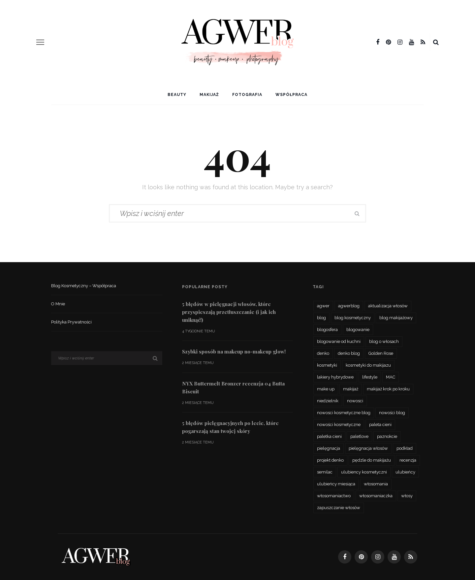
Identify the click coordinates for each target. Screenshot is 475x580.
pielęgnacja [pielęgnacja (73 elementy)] (328, 448)
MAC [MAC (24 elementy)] (390, 377)
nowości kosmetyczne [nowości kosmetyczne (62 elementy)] (339, 424)
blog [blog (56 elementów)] (321, 317)
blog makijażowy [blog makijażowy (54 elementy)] (396, 317)
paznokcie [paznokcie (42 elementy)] (387, 436)
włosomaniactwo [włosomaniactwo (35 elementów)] (334, 495)
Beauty (177, 94)
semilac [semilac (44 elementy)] (324, 472)
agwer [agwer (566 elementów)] (323, 305)
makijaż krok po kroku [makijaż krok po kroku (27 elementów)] (388, 388)
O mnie (58, 303)
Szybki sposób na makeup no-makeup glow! (234, 351)
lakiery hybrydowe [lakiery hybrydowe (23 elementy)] (335, 377)
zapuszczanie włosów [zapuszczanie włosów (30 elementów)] (338, 507)
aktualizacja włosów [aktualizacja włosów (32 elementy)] (388, 305)
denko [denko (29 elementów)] (323, 353)
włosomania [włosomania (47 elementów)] (376, 483)
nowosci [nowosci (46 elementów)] (355, 400)
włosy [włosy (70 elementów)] (407, 495)
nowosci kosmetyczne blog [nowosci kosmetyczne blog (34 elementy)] (343, 412)
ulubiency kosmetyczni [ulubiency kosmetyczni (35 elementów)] (364, 472)
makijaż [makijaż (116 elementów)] (350, 388)
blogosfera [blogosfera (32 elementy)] (327, 329)
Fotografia (247, 94)
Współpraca (291, 94)
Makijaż (209, 94)
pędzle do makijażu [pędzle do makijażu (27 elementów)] (371, 460)
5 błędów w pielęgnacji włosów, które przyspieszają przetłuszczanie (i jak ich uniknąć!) (229, 312)
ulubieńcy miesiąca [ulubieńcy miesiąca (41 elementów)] (336, 483)
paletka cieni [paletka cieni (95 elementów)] (329, 436)
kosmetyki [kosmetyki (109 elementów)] (327, 365)
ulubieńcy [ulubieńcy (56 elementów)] (405, 472)
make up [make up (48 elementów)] (325, 388)
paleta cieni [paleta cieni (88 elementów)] (380, 424)
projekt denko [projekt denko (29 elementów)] (330, 460)
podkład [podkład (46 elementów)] (404, 448)
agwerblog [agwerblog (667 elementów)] (349, 305)
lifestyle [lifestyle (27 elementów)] (369, 377)
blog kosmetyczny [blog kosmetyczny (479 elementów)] (352, 317)
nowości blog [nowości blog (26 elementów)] (392, 412)
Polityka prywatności (71, 322)
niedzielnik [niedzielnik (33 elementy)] (327, 400)
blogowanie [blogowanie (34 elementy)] (357, 329)
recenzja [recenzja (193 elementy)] (407, 460)
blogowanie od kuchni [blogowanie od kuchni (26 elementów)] (339, 341)
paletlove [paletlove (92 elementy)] (359, 436)
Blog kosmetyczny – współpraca (83, 285)
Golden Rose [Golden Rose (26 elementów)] (380, 353)
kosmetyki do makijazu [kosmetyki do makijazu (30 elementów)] (368, 365)
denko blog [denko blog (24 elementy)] (349, 353)
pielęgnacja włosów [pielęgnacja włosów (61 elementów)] (368, 448)
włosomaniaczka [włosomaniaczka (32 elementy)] (376, 495)
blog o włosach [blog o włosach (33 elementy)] (384, 341)
